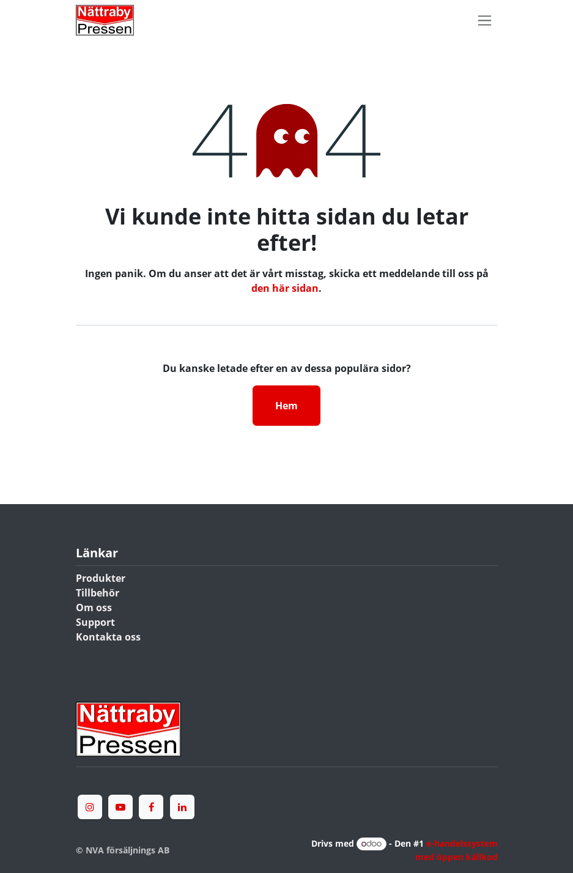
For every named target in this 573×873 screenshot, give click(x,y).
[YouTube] (120, 807)
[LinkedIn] (182, 807)
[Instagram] (90, 807)
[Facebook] (151, 807)
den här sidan (285, 288)
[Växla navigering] (484, 20)
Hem (286, 405)
